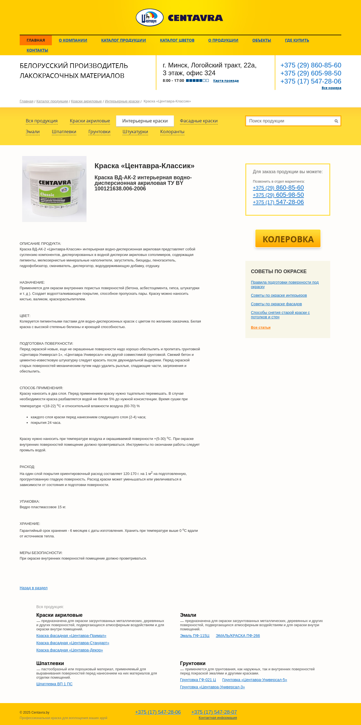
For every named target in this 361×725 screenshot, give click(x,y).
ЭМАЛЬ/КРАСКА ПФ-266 (238, 635)
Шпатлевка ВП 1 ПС (54, 684)
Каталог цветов (177, 40)
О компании (73, 40)
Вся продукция (42, 121)
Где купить (297, 40)
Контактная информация (218, 718)
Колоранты (172, 131)
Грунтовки (99, 131)
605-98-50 (310, 73)
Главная (36, 40)
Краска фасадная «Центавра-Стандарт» (72, 643)
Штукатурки (135, 131)
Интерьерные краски (122, 101)
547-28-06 (310, 81)
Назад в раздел (34, 588)
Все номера (331, 87)
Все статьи (261, 327)
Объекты (261, 40)
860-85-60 (310, 65)
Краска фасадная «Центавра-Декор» (69, 650)
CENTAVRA (179, 17)
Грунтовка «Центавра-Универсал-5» (254, 680)
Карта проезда (226, 80)
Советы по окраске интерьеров (279, 295)
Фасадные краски (199, 121)
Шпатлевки (64, 131)
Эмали (33, 131)
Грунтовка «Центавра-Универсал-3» (212, 687)
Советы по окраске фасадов (276, 304)
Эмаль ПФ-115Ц (194, 635)
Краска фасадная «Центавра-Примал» (71, 635)
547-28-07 (214, 712)
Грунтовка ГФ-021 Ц (198, 680)
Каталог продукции (123, 40)
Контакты (37, 50)
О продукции (223, 40)
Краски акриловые (86, 101)
